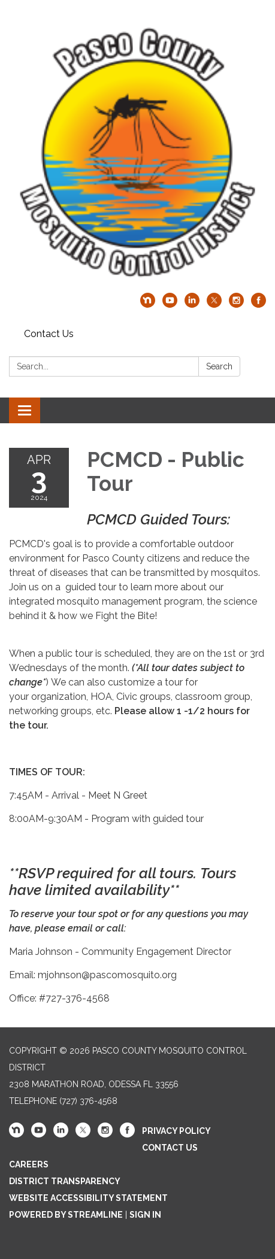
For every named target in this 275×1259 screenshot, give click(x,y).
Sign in (145, 1214)
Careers (29, 1164)
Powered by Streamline (66, 1214)
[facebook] (258, 304)
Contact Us (49, 333)
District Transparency (64, 1181)
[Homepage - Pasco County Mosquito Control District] (137, 152)
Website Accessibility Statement (88, 1198)
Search (219, 366)
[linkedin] (192, 304)
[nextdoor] (147, 304)
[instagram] (236, 304)
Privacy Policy (176, 1131)
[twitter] (214, 304)
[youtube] (169, 304)
